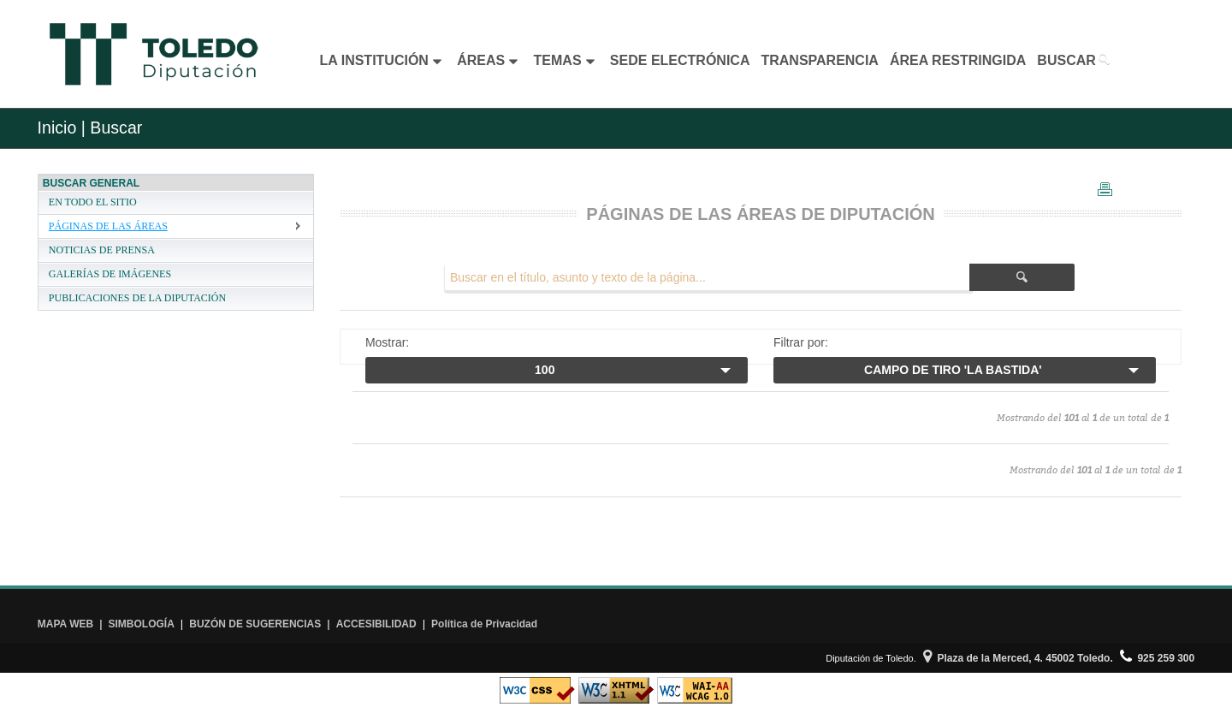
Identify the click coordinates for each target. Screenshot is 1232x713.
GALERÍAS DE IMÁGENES (110, 274)
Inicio (57, 127)
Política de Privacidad (484, 624)
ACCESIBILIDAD (376, 624)
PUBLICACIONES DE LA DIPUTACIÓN (137, 298)
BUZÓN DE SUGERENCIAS (255, 624)
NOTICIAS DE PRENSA (102, 250)
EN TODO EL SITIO (93, 202)
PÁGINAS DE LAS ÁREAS (108, 226)
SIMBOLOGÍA (142, 624)
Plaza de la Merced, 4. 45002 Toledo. (1018, 658)
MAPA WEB (65, 624)
